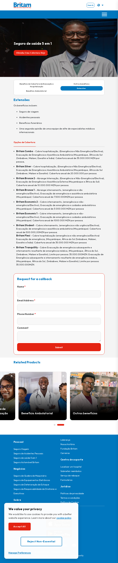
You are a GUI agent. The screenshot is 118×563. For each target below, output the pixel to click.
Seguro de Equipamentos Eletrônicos (32, 480)
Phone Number (25, 314)
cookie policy (63, 518)
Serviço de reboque (69, 475)
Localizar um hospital (70, 466)
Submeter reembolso (70, 471)
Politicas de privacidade (72, 493)
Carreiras (65, 453)
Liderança (65, 440)
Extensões (81, 88)
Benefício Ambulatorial (36, 91)
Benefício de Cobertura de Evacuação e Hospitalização (36, 85)
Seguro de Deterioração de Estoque (31, 484)
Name (20, 286)
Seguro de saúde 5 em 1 (25, 458)
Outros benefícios (81, 84)
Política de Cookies (69, 502)
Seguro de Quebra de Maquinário (30, 475)
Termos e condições (70, 498)
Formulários (66, 480)
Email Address (25, 300)
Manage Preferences (19, 552)
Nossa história (67, 444)
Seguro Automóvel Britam (26, 462)
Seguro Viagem (21, 449)
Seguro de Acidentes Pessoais (28, 453)
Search (90, 5)
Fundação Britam (68, 448)
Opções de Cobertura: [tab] (25, 142)
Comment (22, 327)
